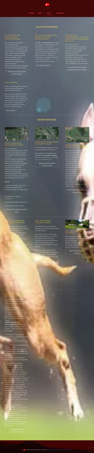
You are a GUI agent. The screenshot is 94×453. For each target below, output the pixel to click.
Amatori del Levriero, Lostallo (77, 252)
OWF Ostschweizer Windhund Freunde (17, 284)
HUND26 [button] (60, 13)
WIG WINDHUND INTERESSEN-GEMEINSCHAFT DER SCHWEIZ (77, 68)
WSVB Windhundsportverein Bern (16, 211)
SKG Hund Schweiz (43, 65)
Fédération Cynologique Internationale (17, 73)
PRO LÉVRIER (10, 110)
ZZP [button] (40, 13)
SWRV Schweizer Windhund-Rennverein (77, 191)
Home (31, 13)
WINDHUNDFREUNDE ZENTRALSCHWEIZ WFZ (16, 431)
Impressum (70, 449)
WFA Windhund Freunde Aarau (47, 263)
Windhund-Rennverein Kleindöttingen (47, 164)
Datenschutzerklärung (63, 449)
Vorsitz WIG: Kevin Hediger (53, 449)
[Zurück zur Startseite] (47, 5)
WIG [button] (49, 13)
